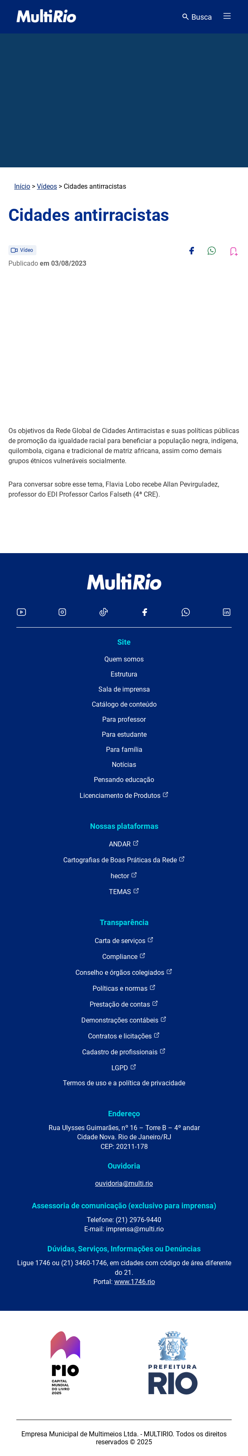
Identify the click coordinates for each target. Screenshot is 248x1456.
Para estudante (124, 734)
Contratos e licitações (124, 1035)
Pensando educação (124, 780)
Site (124, 642)
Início (22, 186)
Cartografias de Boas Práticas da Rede (124, 859)
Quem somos (124, 659)
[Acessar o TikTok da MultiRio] (103, 613)
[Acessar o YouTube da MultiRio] (21, 613)
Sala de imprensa (124, 689)
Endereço (124, 1113)
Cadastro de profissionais (124, 1051)
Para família (124, 750)
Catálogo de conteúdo (124, 704)
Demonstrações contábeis (124, 1019)
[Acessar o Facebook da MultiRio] (145, 613)
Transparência (124, 922)
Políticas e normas (124, 988)
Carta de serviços (124, 940)
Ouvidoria (124, 1165)
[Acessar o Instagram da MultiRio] (62, 613)
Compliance (124, 956)
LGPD (124, 1067)
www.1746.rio (134, 1282)
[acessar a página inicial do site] (46, 16)
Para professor (124, 719)
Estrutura (124, 674)
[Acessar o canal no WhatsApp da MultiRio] (186, 613)
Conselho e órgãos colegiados (124, 972)
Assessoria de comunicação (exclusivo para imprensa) (124, 1205)
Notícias (124, 765)
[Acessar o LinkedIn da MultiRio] (227, 613)
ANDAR (124, 843)
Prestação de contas (124, 1004)
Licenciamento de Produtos (124, 795)
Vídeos (47, 186)
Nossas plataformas (124, 826)
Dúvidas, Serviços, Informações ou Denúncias (124, 1248)
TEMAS (124, 891)
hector (124, 875)
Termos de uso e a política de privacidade (124, 1083)
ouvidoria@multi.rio (124, 1183)
